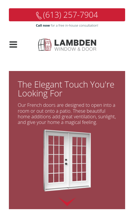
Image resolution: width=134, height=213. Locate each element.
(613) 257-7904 (70, 14)
